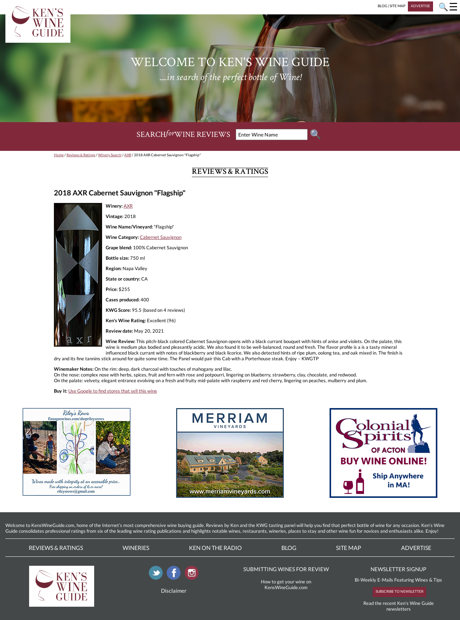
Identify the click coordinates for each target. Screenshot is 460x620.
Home (59, 155)
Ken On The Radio (215, 547)
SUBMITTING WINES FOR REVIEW (286, 569)
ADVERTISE (420, 6)
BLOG (382, 6)
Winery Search (109, 155)
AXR (127, 155)
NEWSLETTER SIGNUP (398, 569)
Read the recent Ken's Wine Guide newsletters (398, 606)
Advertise (416, 547)
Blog (288, 547)
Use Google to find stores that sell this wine (112, 391)
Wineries (136, 547)
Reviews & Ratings (80, 155)
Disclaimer (174, 590)
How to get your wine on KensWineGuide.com (286, 584)
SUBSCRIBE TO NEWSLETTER (399, 591)
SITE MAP (397, 6)
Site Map (348, 547)
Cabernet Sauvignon (160, 237)
